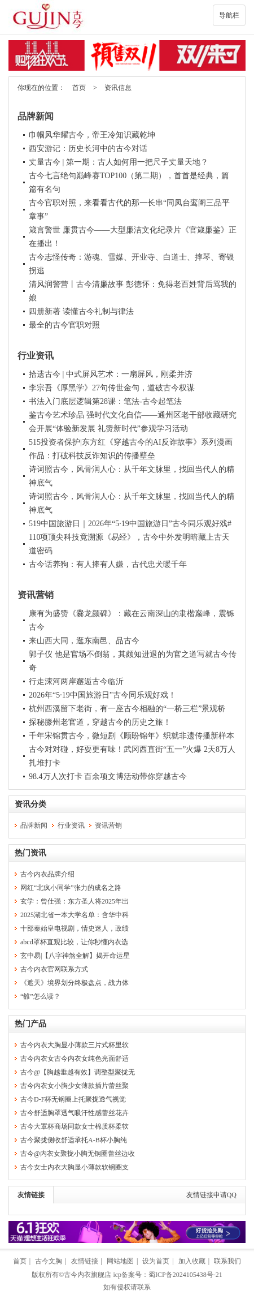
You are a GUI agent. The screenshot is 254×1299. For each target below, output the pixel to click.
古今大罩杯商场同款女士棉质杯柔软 (74, 1126)
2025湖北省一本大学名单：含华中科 (74, 915)
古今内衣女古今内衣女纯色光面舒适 (74, 1059)
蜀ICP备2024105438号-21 (185, 1275)
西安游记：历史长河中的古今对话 (88, 148)
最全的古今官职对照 (64, 325)
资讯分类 (30, 804)
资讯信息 (118, 88)
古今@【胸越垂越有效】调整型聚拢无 (77, 1072)
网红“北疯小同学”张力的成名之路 (70, 888)
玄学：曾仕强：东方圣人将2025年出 (74, 901)
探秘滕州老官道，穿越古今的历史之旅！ (100, 722)
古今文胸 (48, 1261)
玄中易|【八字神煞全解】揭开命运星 (75, 956)
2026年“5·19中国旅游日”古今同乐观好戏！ (102, 695)
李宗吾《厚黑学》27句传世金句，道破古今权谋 (112, 388)
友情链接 (31, 1195)
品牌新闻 (35, 116)
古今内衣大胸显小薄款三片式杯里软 (74, 1045)
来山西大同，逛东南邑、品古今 (84, 640)
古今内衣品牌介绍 (47, 874)
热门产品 (30, 1024)
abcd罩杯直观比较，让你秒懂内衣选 (74, 942)
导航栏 (229, 15)
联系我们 (227, 1261)
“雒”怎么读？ (40, 996)
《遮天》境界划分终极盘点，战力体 (74, 983)
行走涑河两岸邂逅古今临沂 (76, 681)
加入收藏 (191, 1261)
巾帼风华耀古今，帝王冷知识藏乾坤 (92, 135)
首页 (79, 88)
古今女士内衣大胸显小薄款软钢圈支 (74, 1167)
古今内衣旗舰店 (87, 1275)
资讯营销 (35, 595)
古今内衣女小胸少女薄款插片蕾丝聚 (74, 1086)
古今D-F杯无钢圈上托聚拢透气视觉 (73, 1099)
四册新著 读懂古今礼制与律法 (81, 311)
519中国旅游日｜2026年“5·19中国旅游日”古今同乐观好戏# (130, 523)
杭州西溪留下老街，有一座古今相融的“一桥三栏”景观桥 (127, 708)
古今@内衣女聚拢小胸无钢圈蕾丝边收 (77, 1154)
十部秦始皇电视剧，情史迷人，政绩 (74, 928)
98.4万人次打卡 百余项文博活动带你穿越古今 (108, 776)
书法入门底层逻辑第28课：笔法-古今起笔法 (105, 401)
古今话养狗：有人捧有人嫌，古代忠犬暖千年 (108, 564)
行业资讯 (35, 355)
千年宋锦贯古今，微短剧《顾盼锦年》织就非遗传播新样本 (131, 736)
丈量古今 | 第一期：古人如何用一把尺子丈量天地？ (118, 162)
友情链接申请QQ (211, 1195)
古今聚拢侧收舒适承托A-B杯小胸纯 (73, 1140)
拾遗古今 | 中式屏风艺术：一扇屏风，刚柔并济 (110, 374)
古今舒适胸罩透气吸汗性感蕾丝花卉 (74, 1113)
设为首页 (155, 1261)
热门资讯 (30, 853)
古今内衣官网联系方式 (54, 969)
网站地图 (120, 1261)
